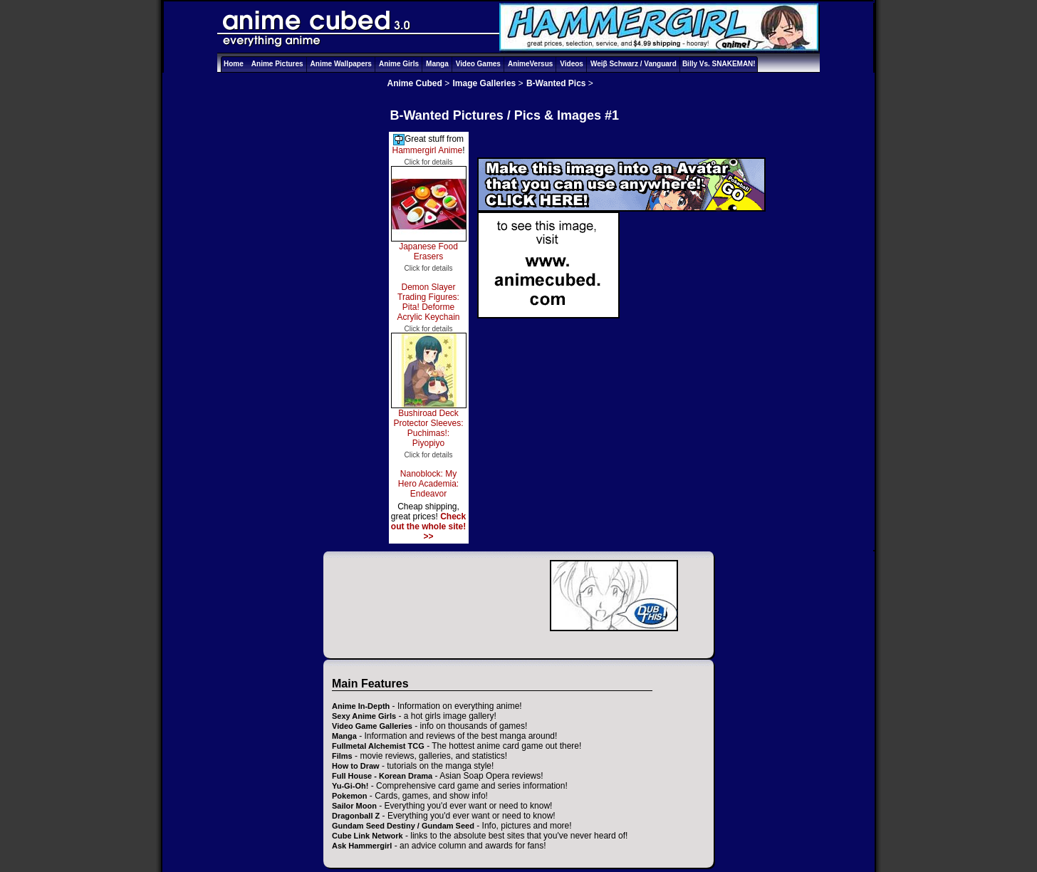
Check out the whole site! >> (428, 526)
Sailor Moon (354, 805)
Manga (437, 64)
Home (234, 64)
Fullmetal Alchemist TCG (378, 746)
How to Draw (356, 766)
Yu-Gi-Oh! (350, 786)
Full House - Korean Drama (382, 776)
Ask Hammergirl (362, 845)
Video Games (478, 64)
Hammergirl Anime (427, 150)
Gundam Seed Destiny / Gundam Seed (403, 825)
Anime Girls (399, 64)
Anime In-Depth (361, 706)
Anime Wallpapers (341, 64)
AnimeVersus (530, 64)
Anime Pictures (277, 64)
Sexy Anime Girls (364, 716)
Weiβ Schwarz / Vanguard (633, 64)
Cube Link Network (367, 835)
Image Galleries (484, 83)
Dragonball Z (356, 815)
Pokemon (350, 795)
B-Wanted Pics (556, 83)
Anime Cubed (414, 83)
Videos (571, 64)
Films (342, 756)
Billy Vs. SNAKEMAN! (719, 64)
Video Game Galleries (372, 726)
